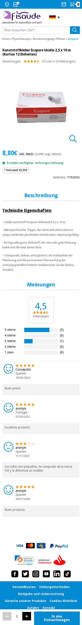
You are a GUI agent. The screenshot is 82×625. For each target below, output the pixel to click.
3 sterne (10, 341)
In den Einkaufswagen (57, 618)
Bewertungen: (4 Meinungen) (39, 62)
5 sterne (10, 329)
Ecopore (73, 38)
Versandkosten (24, 587)
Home (5, 38)
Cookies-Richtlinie (63, 601)
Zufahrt (33, 608)
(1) (62, 341)
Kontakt (49, 608)
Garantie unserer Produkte (25, 601)
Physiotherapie (21, 38)
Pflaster (60, 38)
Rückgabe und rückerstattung (41, 594)
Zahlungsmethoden (54, 587)
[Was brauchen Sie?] (41, 30)
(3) (62, 329)
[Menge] (17, 616)
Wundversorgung (43, 38)
